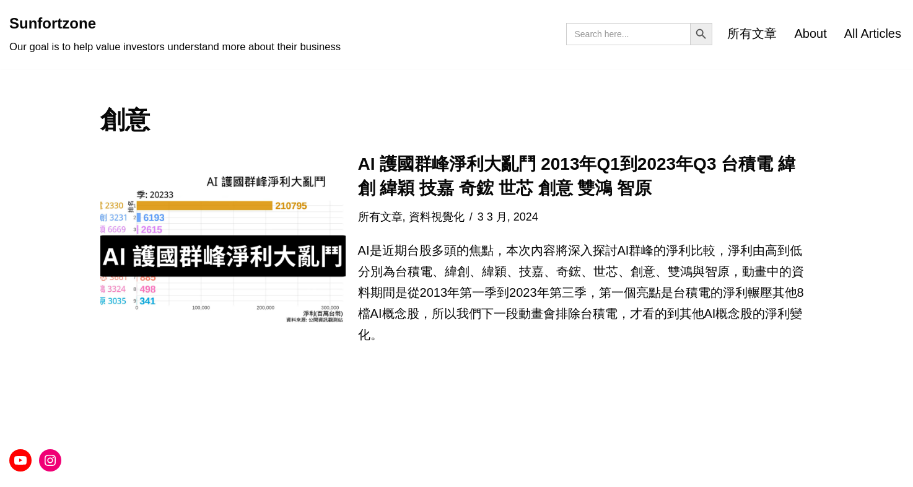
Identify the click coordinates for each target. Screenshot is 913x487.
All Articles (872, 33)
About (810, 33)
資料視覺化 (437, 217)
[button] (222, 248)
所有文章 (752, 33)
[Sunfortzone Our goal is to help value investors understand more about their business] (175, 34)
